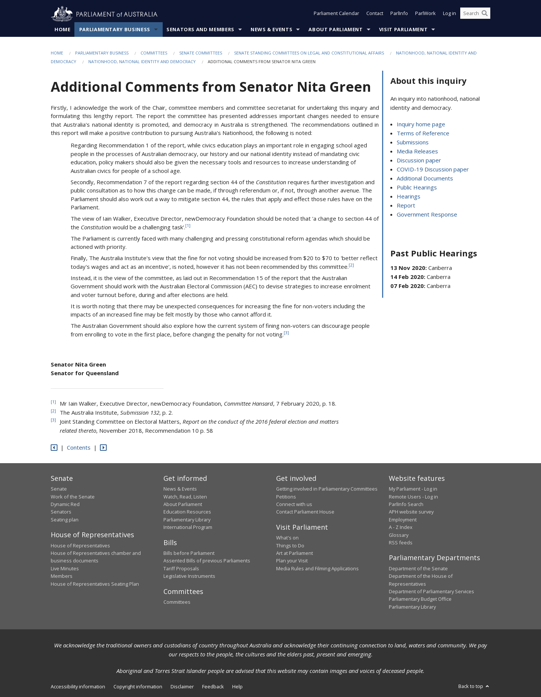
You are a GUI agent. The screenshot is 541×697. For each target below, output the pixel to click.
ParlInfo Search (406, 504)
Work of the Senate (73, 496)
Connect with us (294, 504)
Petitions (286, 496)
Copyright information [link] (137, 686)
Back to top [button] (474, 686)
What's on (287, 538)
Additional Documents (425, 178)
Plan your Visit (292, 561)
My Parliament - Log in (413, 489)
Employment (403, 519)
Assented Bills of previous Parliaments (206, 561)
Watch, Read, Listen (185, 496)
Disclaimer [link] (182, 686)
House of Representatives (80, 545)
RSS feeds (401, 542)
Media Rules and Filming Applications (317, 568)
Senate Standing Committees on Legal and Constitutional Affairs (309, 53)
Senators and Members (200, 29)
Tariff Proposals (181, 568)
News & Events (271, 29)
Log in (449, 14)
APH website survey (411, 512)
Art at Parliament (294, 553)
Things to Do (290, 545)
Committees (154, 53)
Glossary (398, 535)
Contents (79, 448)
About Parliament (335, 29)
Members (62, 576)
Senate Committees (200, 53)
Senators (61, 512)
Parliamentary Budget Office (420, 599)
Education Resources (187, 512)
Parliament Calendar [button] (336, 14)
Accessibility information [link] (78, 686)
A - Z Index (401, 527)
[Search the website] (475, 14)
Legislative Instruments (189, 576)
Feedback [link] (213, 686)
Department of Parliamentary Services (431, 591)
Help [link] (237, 686)
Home (62, 29)
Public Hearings (417, 187)
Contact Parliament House (305, 512)
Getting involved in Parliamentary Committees (327, 489)
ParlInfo (399, 14)
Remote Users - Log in (413, 496)
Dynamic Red (65, 504)
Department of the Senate (418, 568)
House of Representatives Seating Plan (95, 583)
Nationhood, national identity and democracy (142, 62)
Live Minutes (65, 568)
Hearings (408, 196)
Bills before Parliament (189, 553)
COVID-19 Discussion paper (433, 169)
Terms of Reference (423, 133)
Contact (374, 14)
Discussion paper (419, 160)
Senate (59, 489)
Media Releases (417, 151)
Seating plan (65, 519)
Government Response (427, 214)
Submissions (413, 142)
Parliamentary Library (186, 519)
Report (406, 205)
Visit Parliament (403, 29)
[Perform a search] (484, 14)
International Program (187, 527)
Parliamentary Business (114, 29)
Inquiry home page (421, 124)
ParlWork (425, 14)
